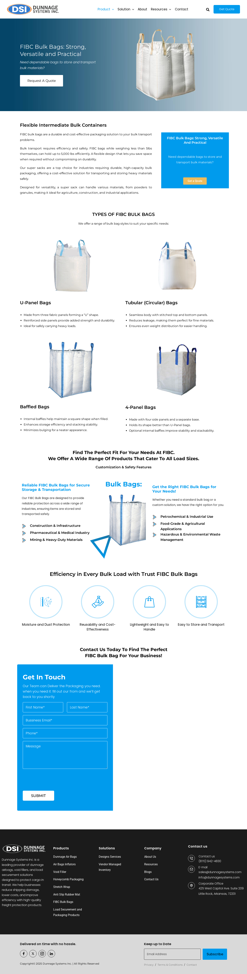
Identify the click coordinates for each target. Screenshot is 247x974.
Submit (38, 795)
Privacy (149, 964)
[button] (112, 9)
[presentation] (51, 784)
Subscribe (215, 954)
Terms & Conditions (170, 964)
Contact (192, 964)
